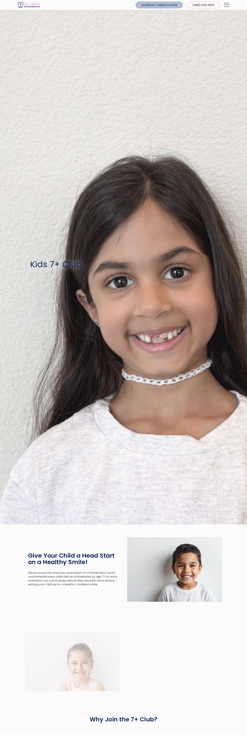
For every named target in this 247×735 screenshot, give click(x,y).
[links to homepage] (29, 5)
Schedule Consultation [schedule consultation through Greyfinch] (159, 5)
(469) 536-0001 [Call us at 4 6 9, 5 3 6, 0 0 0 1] (203, 5)
